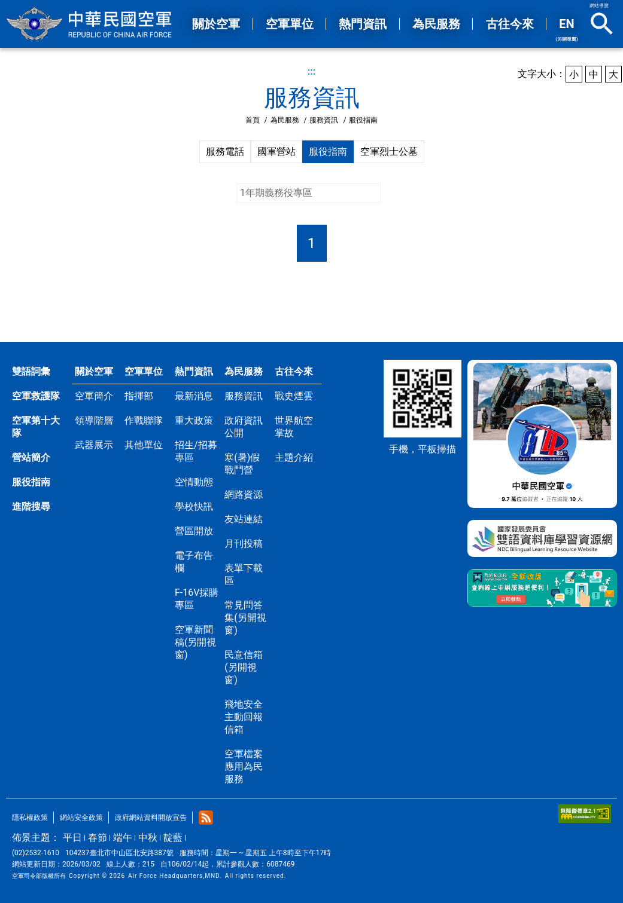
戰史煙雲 (294, 396)
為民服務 (285, 120)
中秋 (147, 837)
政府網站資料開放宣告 (151, 817)
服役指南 (328, 151)
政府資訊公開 (243, 427)
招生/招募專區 (196, 451)
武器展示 (94, 445)
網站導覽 (599, 5)
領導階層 (94, 420)
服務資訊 (323, 120)
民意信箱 (243, 667)
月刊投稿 (243, 543)
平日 (72, 837)
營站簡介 (31, 457)
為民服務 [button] (436, 24)
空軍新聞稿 (195, 642)
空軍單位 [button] (290, 24)
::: (312, 71)
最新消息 (194, 396)
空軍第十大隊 (36, 427)
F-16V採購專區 (196, 599)
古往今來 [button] (510, 24)
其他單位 (143, 445)
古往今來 (294, 371)
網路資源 (243, 494)
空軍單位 (143, 371)
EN (566, 29)
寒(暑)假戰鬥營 (242, 464)
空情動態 (194, 482)
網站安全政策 (81, 817)
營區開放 (194, 531)
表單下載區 (243, 574)
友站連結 (243, 519)
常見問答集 (245, 617)
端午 (122, 837)
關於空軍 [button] (216, 24)
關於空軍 (94, 371)
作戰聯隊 (143, 420)
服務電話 (225, 151)
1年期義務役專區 (276, 192)
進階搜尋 (31, 506)
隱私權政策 (30, 817)
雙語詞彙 (31, 371)
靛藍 (173, 837)
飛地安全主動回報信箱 (243, 717)
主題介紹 (294, 457)
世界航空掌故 (294, 427)
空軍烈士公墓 (389, 151)
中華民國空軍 (90, 24)
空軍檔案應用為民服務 (243, 766)
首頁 (252, 120)
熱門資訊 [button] (363, 24)
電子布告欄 (194, 562)
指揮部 (138, 396)
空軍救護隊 (36, 396)
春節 (97, 837)
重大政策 (194, 420)
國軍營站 (276, 151)
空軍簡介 (94, 396)
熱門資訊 (194, 371)
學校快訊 (194, 506)
